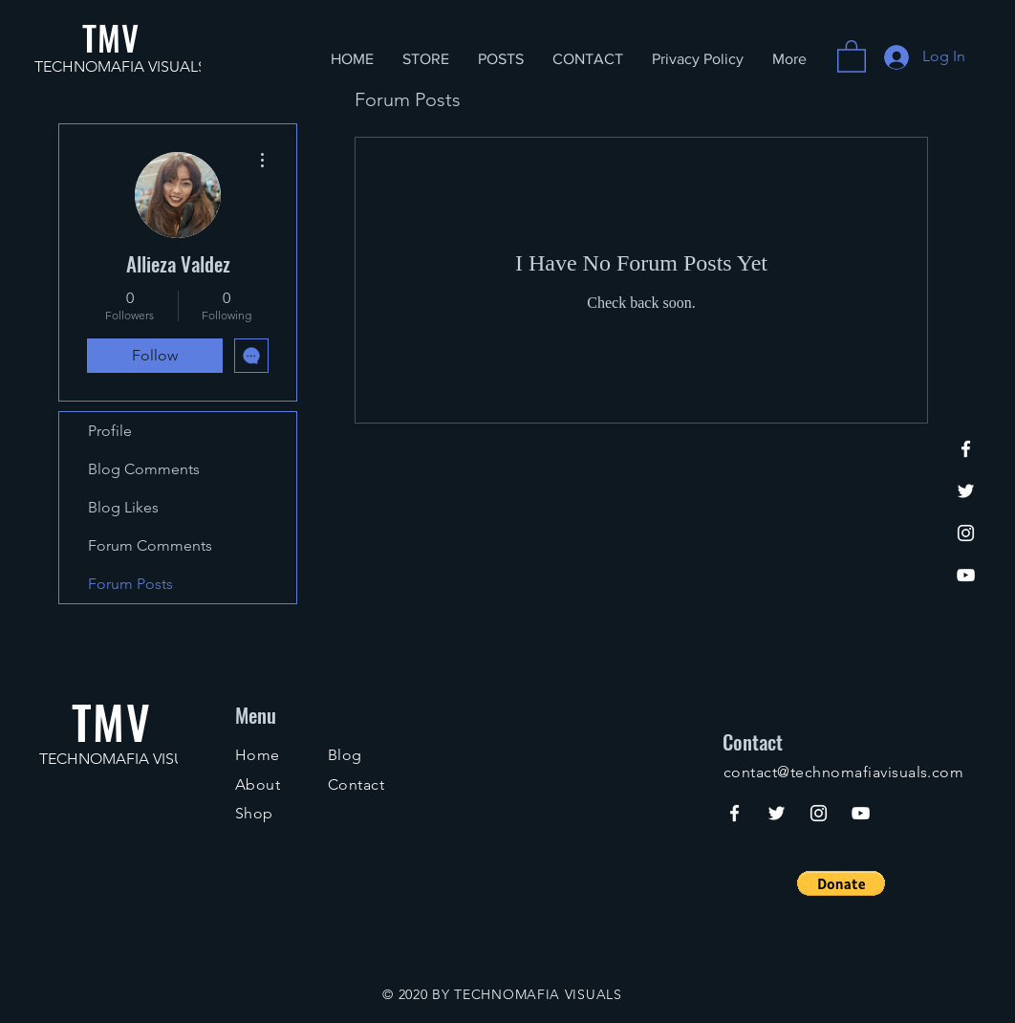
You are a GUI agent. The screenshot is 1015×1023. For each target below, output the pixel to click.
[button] (851, 55)
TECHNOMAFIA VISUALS (120, 66)
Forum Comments (150, 545)
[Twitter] (966, 491)
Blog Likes (123, 507)
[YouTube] (966, 575)
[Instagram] (966, 533)
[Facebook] (966, 449)
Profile (110, 431)
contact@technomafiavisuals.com (843, 772)
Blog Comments (144, 469)
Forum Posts (130, 584)
